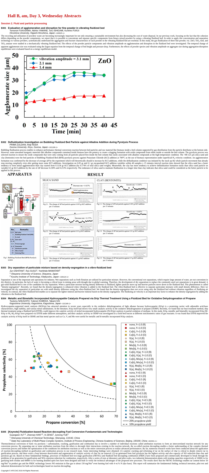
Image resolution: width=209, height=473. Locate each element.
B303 (3, 268)
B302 (3, 142)
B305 (3, 432)
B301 (3, 28)
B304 (3, 298)
